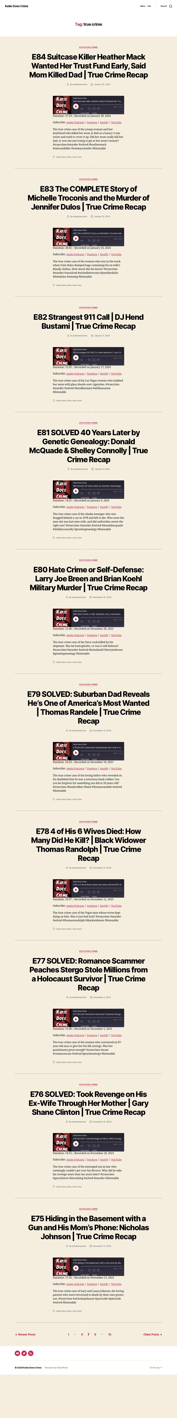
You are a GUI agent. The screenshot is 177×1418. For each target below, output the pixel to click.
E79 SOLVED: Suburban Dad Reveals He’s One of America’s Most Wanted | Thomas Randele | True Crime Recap (88, 734)
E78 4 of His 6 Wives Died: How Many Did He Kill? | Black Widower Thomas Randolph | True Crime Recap (88, 871)
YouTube (117, 131)
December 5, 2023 (102, 1023)
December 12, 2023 (102, 894)
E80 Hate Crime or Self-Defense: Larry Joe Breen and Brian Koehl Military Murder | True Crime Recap (88, 600)
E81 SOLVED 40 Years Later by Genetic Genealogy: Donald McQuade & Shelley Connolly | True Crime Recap (88, 463)
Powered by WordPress (56, 1411)
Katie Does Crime (16, 6)
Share (94, 122)
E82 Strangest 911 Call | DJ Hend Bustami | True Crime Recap (88, 339)
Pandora (92, 131)
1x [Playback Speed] (94, 117)
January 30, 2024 (102, 93)
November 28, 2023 (102, 1156)
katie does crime (63, 166)
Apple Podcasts (75, 131)
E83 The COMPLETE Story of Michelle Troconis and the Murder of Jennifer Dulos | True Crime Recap (88, 211)
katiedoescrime (80, 93)
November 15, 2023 (102, 1290)
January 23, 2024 (102, 234)
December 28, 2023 (102, 624)
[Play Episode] (76, 115)
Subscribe (85, 122)
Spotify (104, 131)
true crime (77, 166)
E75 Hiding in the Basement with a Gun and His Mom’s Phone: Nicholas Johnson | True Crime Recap (88, 1267)
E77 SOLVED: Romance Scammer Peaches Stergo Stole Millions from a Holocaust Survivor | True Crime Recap (88, 1000)
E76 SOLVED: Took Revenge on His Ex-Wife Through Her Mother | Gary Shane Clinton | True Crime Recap (88, 1133)
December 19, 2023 (102, 757)
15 (109, 1378)
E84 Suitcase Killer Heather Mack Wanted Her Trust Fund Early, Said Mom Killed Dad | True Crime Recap (88, 70)
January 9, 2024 (102, 486)
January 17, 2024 (102, 353)
